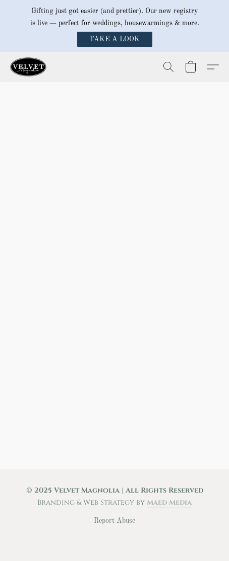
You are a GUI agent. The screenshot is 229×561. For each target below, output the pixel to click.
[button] (114, 39)
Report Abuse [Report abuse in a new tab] (114, 520)
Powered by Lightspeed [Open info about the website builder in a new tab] (115, 538)
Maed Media (169, 502)
